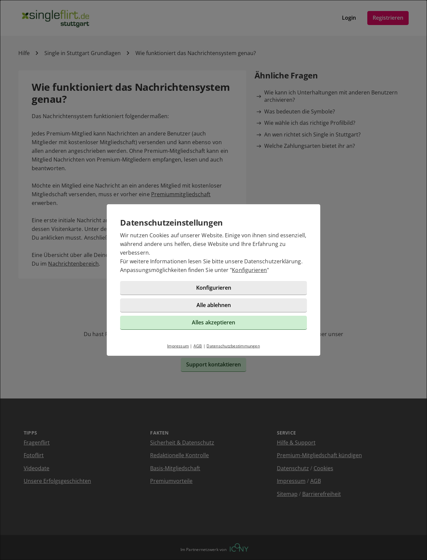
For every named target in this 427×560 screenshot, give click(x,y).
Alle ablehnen (213, 305)
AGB (197, 346)
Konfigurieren (249, 270)
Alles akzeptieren (213, 322)
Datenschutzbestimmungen (233, 346)
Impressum (178, 346)
